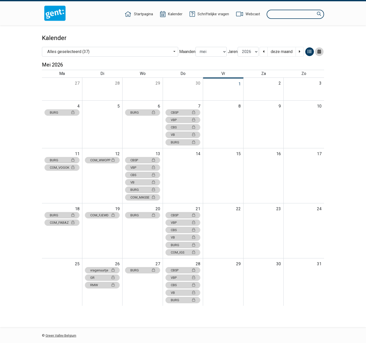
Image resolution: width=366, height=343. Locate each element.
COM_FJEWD (102, 215)
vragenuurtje (102, 270)
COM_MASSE (142, 197)
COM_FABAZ (62, 223)
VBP (183, 120)
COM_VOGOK (62, 167)
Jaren (233, 51)
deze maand (282, 51)
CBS (183, 127)
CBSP (183, 112)
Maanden (187, 51)
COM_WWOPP (102, 160)
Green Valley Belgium (60, 335)
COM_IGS (183, 252)
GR (102, 278)
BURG (62, 112)
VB (183, 135)
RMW (102, 285)
